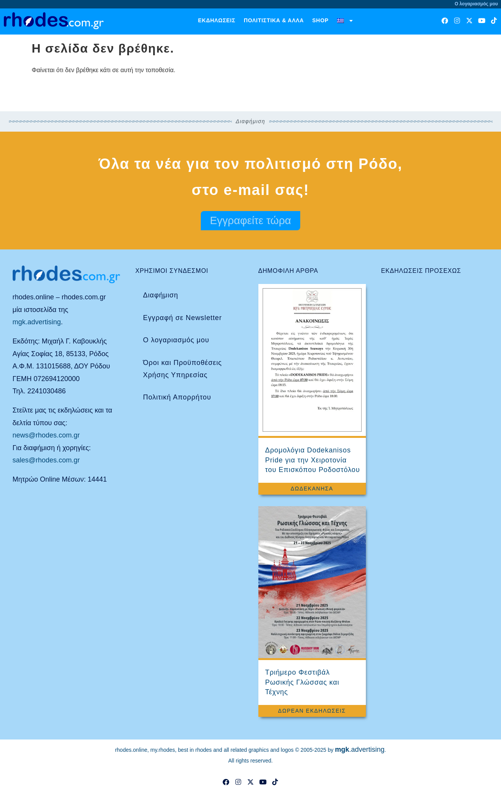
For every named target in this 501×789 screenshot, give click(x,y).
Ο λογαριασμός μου (176, 340)
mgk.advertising (37, 322)
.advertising (359, 749)
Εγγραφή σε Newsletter (182, 318)
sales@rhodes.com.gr (46, 460)
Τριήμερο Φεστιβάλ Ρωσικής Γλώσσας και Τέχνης (302, 682)
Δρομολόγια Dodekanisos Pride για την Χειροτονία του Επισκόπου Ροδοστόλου (312, 459)
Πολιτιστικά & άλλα (274, 20)
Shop (320, 20)
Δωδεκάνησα (312, 488)
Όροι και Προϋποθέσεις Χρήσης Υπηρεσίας (182, 369)
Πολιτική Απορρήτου (177, 397)
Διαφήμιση (161, 295)
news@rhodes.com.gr (46, 435)
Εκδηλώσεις (216, 20)
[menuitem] (345, 20)
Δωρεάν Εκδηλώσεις (312, 711)
